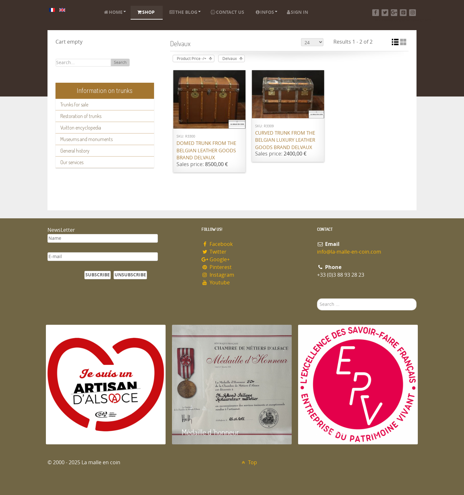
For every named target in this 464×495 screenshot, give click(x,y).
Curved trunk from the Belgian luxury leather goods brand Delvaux (285, 140)
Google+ (216, 259)
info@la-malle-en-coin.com (349, 252)
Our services (71, 162)
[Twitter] (385, 12)
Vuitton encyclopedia (80, 127)
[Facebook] (375, 12)
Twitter (214, 252)
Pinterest (217, 267)
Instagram (218, 275)
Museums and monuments (86, 139)
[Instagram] (412, 12)
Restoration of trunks (80, 116)
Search (120, 62)
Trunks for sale (74, 104)
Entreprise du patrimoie (343, 432)
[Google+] (394, 12)
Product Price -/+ (191, 58)
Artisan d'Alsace (78, 432)
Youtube (216, 283)
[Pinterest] (403, 12)
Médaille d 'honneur (210, 432)
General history (75, 150)
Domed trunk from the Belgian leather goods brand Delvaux (206, 150)
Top (248, 462)
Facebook (217, 244)
